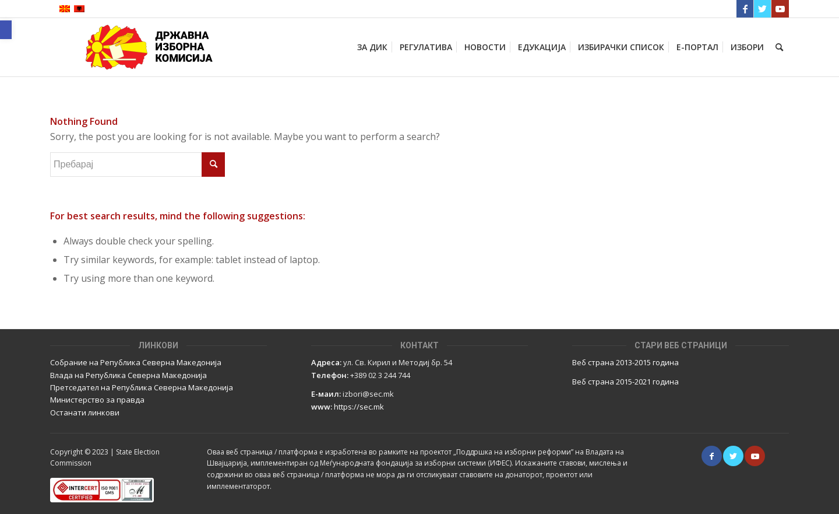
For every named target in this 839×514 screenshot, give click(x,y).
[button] (6, 29)
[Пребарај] (779, 47)
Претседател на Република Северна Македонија (141, 387)
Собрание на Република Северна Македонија (135, 362)
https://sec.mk (359, 406)
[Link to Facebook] (744, 9)
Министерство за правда (97, 399)
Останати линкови (84, 412)
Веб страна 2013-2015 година (625, 362)
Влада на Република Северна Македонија (128, 375)
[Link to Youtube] (780, 9)
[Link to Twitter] (762, 9)
